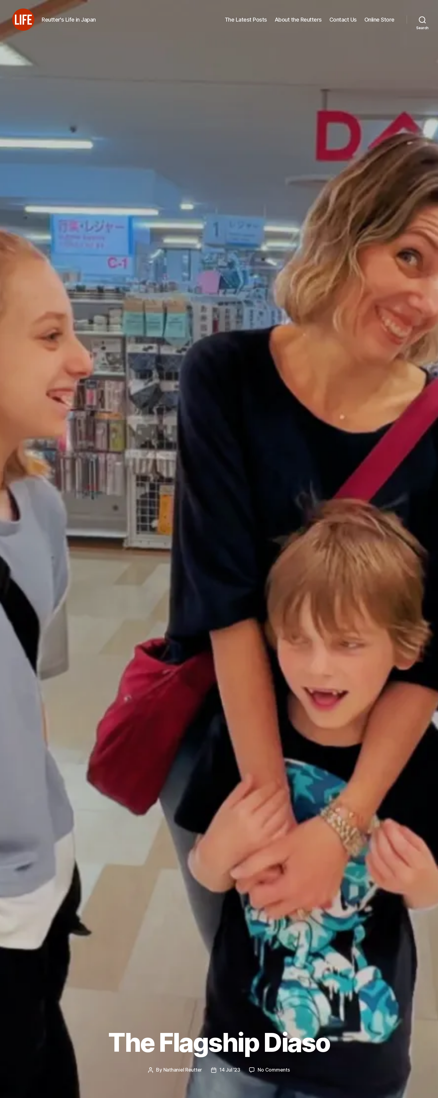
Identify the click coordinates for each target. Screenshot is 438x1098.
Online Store (379, 22)
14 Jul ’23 (229, 1070)
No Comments (274, 1070)
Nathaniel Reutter (182, 1070)
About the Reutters (298, 22)
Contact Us (343, 22)
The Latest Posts (246, 22)
